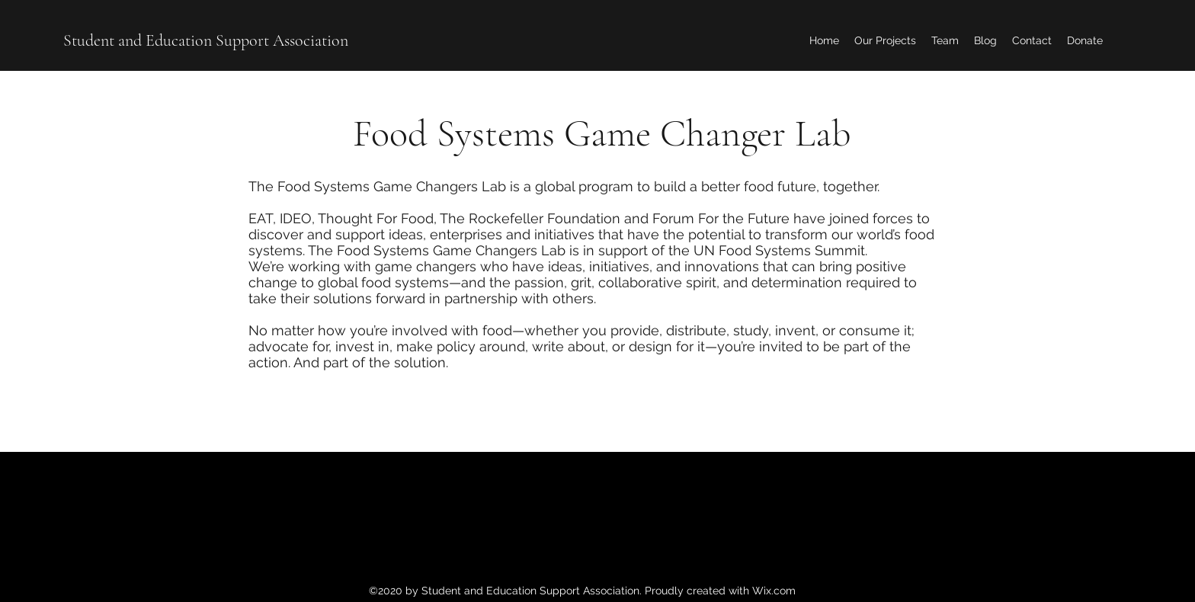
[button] (885, 40)
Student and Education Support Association (205, 40)
